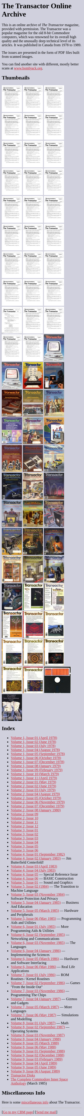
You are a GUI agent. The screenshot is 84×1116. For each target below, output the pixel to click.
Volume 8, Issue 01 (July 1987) (33, 1023)
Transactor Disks (23, 1075)
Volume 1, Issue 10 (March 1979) (35, 774)
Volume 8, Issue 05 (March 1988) (35, 1043)
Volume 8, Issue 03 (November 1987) (38, 1035)
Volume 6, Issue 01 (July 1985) (33, 927)
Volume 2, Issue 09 (24, 814)
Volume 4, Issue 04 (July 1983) (33, 870)
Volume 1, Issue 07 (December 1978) (37, 762)
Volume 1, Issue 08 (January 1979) (36, 766)
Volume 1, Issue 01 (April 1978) (34, 738)
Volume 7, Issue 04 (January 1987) (36, 999)
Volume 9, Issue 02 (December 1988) (37, 1055)
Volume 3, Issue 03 (24, 838)
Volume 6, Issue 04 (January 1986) (36, 951)
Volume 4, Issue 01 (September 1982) (38, 854)
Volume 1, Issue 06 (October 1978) (36, 758)
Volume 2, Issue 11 (24, 822)
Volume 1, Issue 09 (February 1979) (36, 770)
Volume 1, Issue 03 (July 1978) (33, 746)
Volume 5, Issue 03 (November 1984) (38, 894)
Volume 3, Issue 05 (24, 846)
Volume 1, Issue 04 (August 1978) (35, 750)
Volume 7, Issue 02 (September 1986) (38, 983)
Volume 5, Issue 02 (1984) (30, 886)
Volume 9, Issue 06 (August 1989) (35, 1071)
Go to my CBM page (18, 1112)
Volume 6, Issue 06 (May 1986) (33, 967)
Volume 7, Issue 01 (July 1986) (33, 975)
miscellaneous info (35, 1102)
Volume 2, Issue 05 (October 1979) (36, 798)
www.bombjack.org (28, 68)
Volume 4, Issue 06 (24, 878)
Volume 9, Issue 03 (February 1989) (36, 1059)
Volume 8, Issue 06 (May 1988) (33, 1047)
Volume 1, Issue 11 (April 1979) (34, 778)
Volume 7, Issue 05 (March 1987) (35, 1007)
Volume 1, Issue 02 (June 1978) (33, 742)
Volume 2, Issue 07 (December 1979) (37, 806)
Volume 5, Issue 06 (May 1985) (33, 918)
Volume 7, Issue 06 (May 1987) (33, 1015)
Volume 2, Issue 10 (24, 818)
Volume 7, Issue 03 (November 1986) (38, 991)
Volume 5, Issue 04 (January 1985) (36, 902)
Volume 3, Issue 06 (24, 850)
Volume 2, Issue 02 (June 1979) (33, 786)
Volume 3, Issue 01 (24, 830)
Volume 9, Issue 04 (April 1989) (34, 1063)
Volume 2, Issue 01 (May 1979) (33, 782)
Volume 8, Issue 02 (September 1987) (38, 1027)
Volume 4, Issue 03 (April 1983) (34, 866)
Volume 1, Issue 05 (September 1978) (38, 754)
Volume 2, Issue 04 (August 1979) (35, 794)
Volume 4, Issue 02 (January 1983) (36, 858)
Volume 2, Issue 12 (24, 826)
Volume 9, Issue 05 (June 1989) (33, 1067)
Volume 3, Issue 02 (24, 834)
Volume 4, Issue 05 (24, 874)
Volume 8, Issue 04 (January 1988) (36, 1039)
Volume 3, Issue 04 (24, 842)
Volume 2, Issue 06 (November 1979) (38, 802)
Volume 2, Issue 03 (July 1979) (33, 790)
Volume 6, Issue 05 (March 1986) (35, 959)
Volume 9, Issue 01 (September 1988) (38, 1051)
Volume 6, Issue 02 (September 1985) (38, 935)
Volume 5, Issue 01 (24, 882)
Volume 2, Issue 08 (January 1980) (36, 810)
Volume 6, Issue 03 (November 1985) (38, 943)
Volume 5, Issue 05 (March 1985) (35, 910)
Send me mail (46, 1112)
